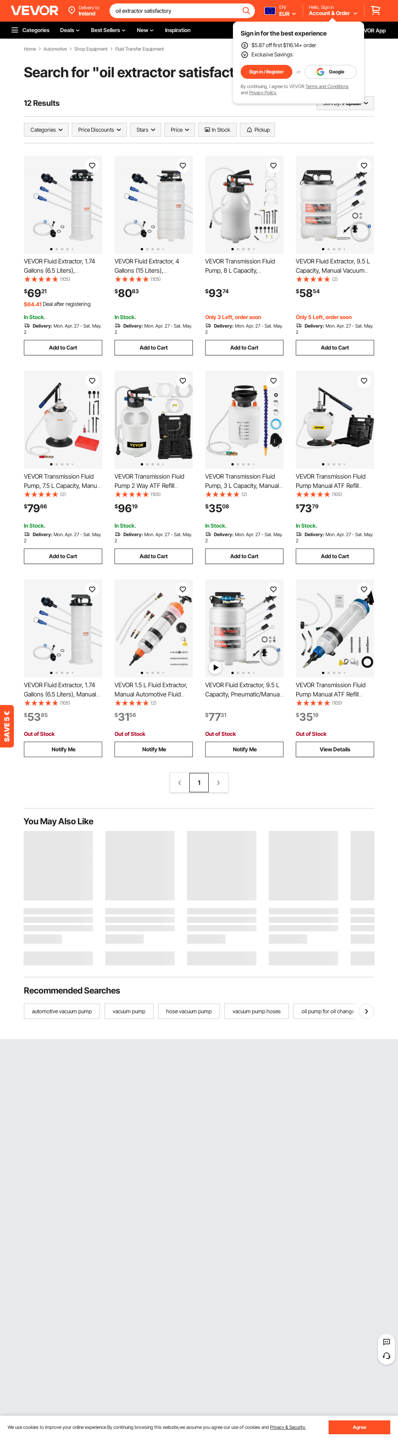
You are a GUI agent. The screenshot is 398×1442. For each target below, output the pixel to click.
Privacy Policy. (263, 92)
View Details (335, 749)
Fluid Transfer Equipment (139, 49)
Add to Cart (63, 347)
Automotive (55, 49)
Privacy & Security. (288, 1427)
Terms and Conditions (327, 86)
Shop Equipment (91, 49)
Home (30, 49)
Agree (359, 1427)
